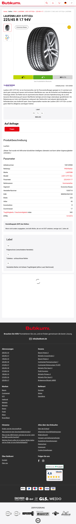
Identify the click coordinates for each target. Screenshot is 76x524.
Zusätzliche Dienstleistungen (47, 441)
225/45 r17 (5, 356)
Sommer (41, 390)
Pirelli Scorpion (43, 371)
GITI (3, 396)
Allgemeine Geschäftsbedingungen (49, 432)
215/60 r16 (5, 371)
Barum (4, 390)
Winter (40, 393)
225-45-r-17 (39, 11)
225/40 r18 (5, 362)
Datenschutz (42, 444)
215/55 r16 (5, 377)
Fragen (12, 129)
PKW (15, 11)
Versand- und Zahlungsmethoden (49, 438)
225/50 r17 (5, 380)
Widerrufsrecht (43, 435)
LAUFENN (21, 11)
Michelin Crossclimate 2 (46, 356)
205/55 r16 (5, 353)
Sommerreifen (68, 183)
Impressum (41, 447)
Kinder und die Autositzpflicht (11, 429)
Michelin (5, 405)
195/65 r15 (5, 359)
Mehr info (38, 117)
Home (5, 11)
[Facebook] (38, 460)
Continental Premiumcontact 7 (48, 362)
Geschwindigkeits (21, 212)
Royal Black (6, 418)
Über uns (5, 463)
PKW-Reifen (68, 169)
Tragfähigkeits (8, 212)
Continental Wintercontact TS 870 (49, 365)
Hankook (5, 399)
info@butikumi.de (40, 339)
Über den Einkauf (43, 429)
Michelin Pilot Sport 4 (45, 368)
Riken (4, 415)
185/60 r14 (5, 374)
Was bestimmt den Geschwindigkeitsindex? (16, 432)
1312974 (69, 216)
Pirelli (4, 412)
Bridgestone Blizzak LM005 (47, 380)
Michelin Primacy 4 (44, 374)
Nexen (4, 409)
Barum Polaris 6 (43, 359)
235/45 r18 (5, 368)
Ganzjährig (41, 396)
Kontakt (4, 460)
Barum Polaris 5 (43, 353)
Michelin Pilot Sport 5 (45, 377)
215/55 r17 (5, 365)
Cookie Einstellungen (45, 450)
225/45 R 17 (68, 180)
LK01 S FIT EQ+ (30, 11)
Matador (5, 402)
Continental (6, 393)
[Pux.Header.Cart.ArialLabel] (59, 3)
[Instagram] (43, 460)
